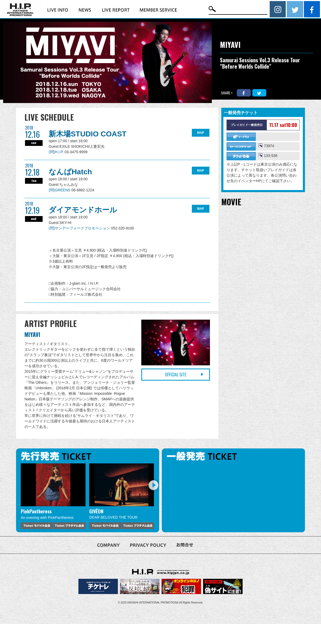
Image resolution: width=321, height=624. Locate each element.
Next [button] (153, 485)
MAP (200, 133)
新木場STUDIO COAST (88, 134)
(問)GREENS (60, 190)
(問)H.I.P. (56, 152)
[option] (53, 496)
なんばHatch (70, 172)
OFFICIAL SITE (175, 374)
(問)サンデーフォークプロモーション (80, 228)
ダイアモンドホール (83, 210)
